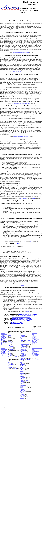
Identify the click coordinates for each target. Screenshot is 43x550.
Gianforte (23, 349)
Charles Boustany (3, 332)
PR (20, 372)
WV (21, 391)
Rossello (22, 373)
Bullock (24, 346)
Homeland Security (36, 345)
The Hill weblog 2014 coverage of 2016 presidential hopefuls (20, 103)
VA (9, 365)
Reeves (10, 357)
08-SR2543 (28, 311)
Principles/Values (35, 351)
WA (21, 387)
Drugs (33, 335)
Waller (16, 357)
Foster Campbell (3, 347)
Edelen (11, 342)
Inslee (23, 387)
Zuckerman (23, 386)
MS (9, 351)
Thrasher (23, 394)
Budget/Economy (35, 330)
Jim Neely (23, 345)
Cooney (23, 355)
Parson (24, 342)
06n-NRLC (22, 285)
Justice (24, 391)
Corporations (34, 333)
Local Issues (34, 350)
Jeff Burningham (24, 380)
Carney (23, 335)
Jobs (33, 349)
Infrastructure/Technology (37, 348)
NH (21, 367)
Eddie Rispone (4, 334)
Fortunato (23, 390)
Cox (22, 380)
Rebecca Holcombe (22, 384)
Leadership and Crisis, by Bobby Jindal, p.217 (20, 136)
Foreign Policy (35, 340)
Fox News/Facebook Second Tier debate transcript (21, 52)
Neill (22, 353)
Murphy (10, 363)
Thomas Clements (3, 355)
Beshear (10, 341)
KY (9, 333)
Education (34, 336)
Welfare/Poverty (35, 355)
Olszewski (23, 351)
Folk (22, 393)
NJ (9, 362)
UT (21, 377)
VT (21, 382)
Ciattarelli (12, 364)
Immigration (34, 347)
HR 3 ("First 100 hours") (23, 198)
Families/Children (35, 339)
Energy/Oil (34, 337)
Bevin (9, 335)
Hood (11, 355)
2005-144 (31, 241)
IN (20, 337)
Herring (15, 368)
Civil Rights (34, 331)
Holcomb (23, 339)
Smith (22, 396)
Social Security (35, 352)
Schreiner (23, 354)
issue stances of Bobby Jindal (28, 315)
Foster (11, 354)
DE (21, 333)
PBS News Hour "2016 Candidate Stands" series (20, 71)
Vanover (23, 395)
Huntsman (23, 378)
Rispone (11, 347)
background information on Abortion (28, 314)
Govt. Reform (34, 342)
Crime (33, 334)
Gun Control (34, 343)
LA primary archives (16, 322)
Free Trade (34, 341)
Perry (27, 347)
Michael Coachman (22, 365)
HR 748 (24, 241)
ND (21, 362)
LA (9, 345)
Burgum (22, 363)
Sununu (22, 368)
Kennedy (12, 350)
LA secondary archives (17, 323)
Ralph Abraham (3, 340)
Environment (34, 338)
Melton (23, 340)
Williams (23, 336)
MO (21, 342)
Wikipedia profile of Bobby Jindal (21, 317)
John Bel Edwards (3, 336)
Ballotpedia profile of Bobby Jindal (21, 318)
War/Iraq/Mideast (35, 354)
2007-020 (33, 198)
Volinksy (23, 369)
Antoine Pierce (4, 342)
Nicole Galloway (25, 344)
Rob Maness (3, 353)
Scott (23, 382)
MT (21, 346)
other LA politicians (26, 321)
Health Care (34, 344)
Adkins (11, 339)
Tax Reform (34, 353)
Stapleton (23, 350)
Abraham (12, 349)
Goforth (11, 336)
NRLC (19, 243)
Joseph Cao (3, 352)
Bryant (9, 353)
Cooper (24, 358)
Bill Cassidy (3, 343)
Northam (10, 367)
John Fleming (4, 349)
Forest (22, 359)
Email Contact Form (36, 359)
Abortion (33, 329)
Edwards (11, 346)
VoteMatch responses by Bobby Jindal (21, 319)
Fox (22, 347)
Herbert (24, 377)
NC (21, 358)
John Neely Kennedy (3, 338)
